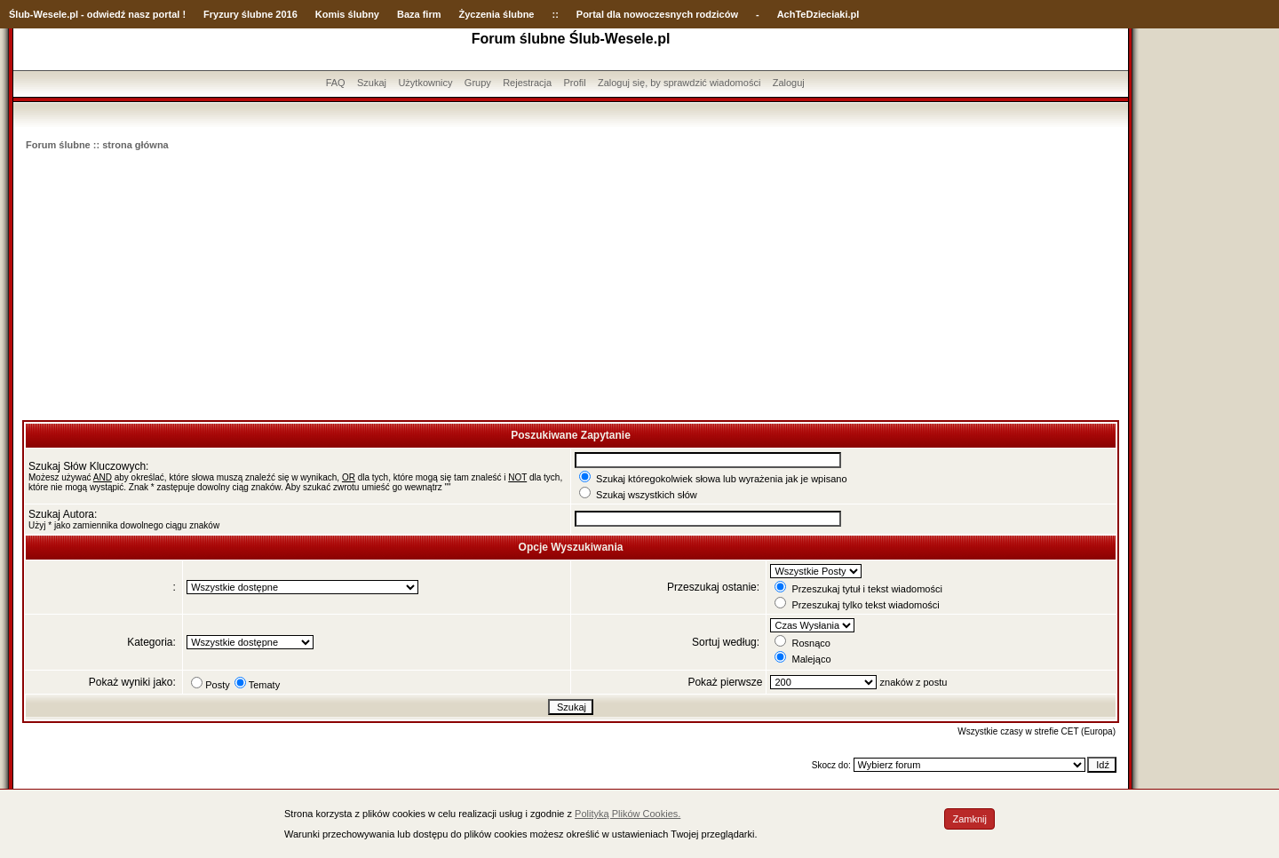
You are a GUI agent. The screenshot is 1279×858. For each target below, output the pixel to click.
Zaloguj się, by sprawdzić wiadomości (679, 82)
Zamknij (969, 819)
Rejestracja (527, 82)
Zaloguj (789, 82)
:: (555, 14)
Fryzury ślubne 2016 (250, 14)
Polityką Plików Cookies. (627, 813)
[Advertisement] (571, 287)
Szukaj (371, 82)
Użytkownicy (425, 82)
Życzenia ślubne (497, 14)
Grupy (478, 82)
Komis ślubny (347, 14)
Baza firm (419, 14)
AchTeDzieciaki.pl (818, 14)
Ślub (19, 14)
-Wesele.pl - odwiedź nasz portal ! (108, 14)
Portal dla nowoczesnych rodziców (657, 14)
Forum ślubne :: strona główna (97, 144)
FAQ (336, 82)
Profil (575, 82)
